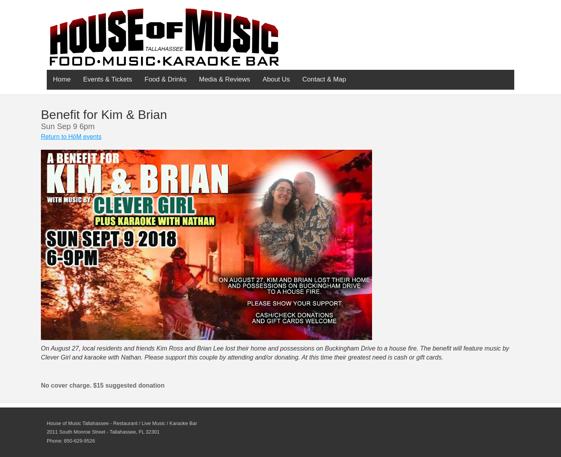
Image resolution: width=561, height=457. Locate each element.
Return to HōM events (71, 136)
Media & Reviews (224, 79)
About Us (276, 79)
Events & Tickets (107, 79)
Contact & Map (324, 79)
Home (62, 79)
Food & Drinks (166, 79)
